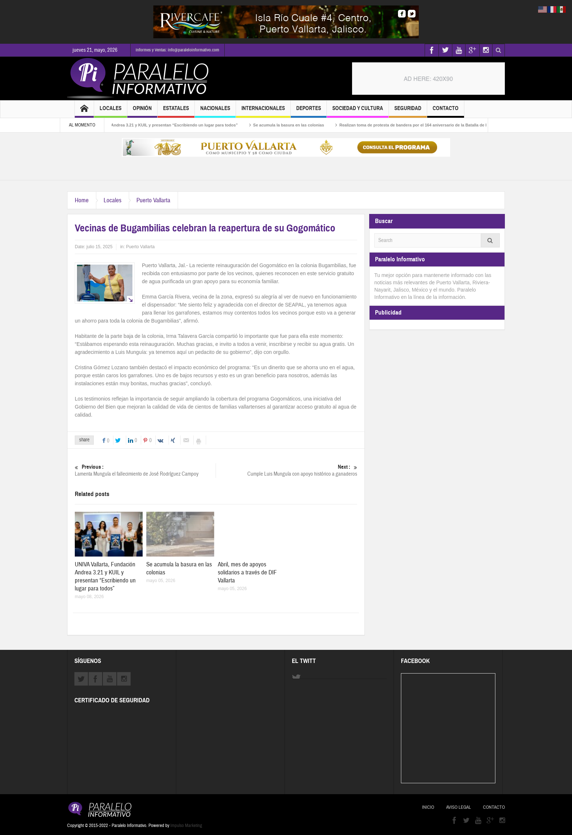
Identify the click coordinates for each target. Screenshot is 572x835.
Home (82, 200)
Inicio (428, 807)
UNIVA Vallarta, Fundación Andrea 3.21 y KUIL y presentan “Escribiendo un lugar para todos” (154, 125)
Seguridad (408, 111)
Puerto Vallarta (153, 200)
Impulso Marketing (186, 825)
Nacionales (215, 111)
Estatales (176, 111)
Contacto (445, 111)
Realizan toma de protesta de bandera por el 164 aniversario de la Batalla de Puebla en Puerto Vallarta (442, 125)
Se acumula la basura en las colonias (293, 125)
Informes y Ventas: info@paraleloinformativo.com (177, 49)
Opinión (142, 111)
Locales (110, 111)
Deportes (308, 111)
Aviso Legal (458, 807)
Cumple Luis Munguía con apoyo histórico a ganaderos (286, 470)
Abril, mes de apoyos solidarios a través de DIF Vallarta (247, 572)
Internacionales (263, 111)
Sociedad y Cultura (358, 111)
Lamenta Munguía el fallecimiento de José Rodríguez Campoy (145, 470)
